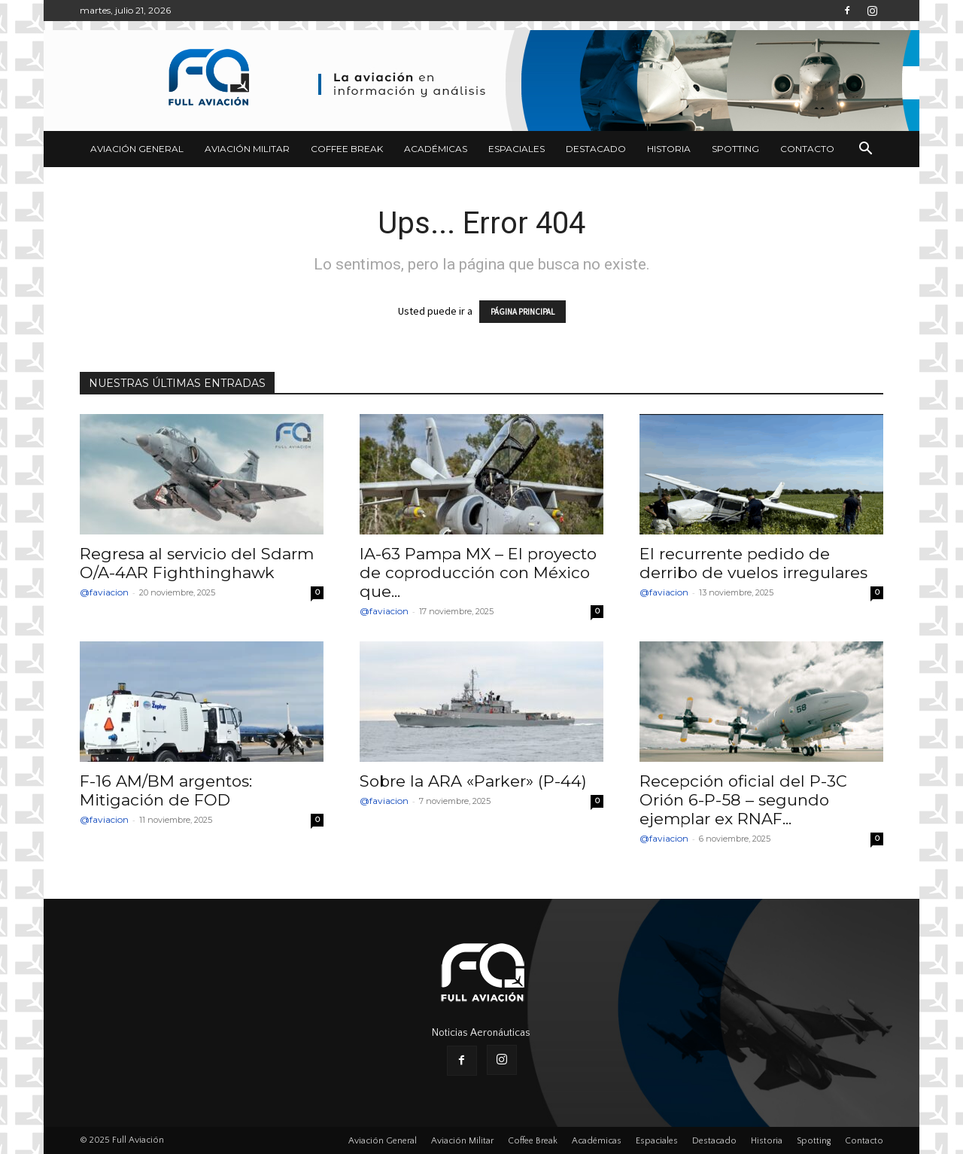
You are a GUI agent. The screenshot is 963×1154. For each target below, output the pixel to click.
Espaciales (516, 148)
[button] (865, 150)
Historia (669, 148)
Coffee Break (347, 148)
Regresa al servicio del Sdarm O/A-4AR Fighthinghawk (197, 563)
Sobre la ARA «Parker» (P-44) (473, 781)
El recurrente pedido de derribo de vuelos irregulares (753, 563)
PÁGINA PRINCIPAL (522, 311)
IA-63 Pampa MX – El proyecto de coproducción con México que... (478, 572)
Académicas (435, 148)
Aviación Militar (247, 148)
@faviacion (104, 592)
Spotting (735, 148)
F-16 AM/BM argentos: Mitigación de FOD (166, 790)
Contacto (807, 148)
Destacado (596, 148)
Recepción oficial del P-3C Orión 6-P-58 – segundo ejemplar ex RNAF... (743, 800)
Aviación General (137, 148)
